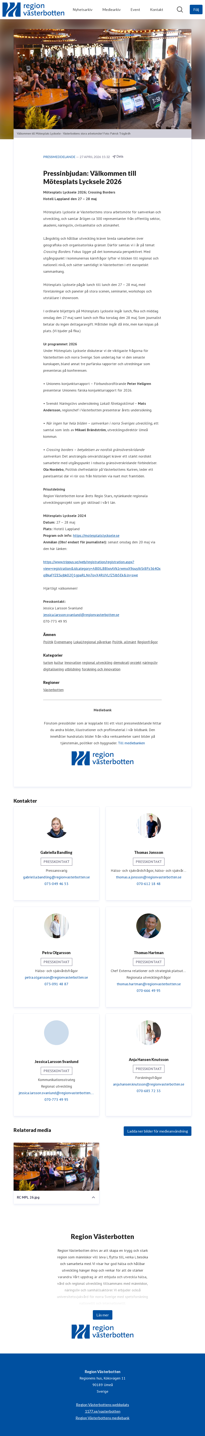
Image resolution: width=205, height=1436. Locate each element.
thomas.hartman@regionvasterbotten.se (149, 984)
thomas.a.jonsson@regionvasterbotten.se (148, 877)
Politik (48, 642)
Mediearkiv (111, 9)
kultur (58, 662)
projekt (135, 662)
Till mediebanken (131, 743)
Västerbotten (53, 690)
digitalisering (53, 669)
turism (48, 662)
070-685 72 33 (149, 1091)
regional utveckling (97, 662)
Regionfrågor (147, 642)
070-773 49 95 (56, 1099)
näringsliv (149, 662)
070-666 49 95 (149, 990)
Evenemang (63, 642)
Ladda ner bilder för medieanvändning (157, 1131)
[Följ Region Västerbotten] (196, 9)
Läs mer (102, 1315)
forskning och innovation (101, 669)
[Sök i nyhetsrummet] (180, 9)
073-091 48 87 (56, 984)
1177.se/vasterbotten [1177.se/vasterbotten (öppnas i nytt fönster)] (102, 1411)
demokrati (121, 662)
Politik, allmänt (124, 642)
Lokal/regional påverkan (92, 642)
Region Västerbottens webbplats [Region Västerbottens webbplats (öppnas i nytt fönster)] (102, 1404)
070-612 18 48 (149, 883)
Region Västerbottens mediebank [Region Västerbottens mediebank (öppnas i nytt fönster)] (102, 1418)
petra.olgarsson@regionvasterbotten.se (56, 977)
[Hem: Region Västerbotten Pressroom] (33, 9)
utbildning (73, 669)
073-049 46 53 (56, 883)
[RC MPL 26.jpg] (56, 1167)
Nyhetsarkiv (82, 9)
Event (135, 9)
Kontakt (156, 9)
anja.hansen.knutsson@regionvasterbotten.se (148, 1084)
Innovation (72, 662)
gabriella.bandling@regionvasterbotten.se (56, 877)
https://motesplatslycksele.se (96, 535)
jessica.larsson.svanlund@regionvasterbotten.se (81, 614)
